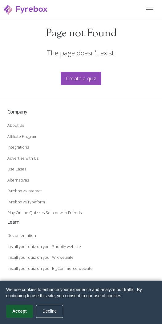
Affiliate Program (22, 136)
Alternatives (18, 180)
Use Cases (16, 169)
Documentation (21, 235)
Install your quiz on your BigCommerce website (50, 268)
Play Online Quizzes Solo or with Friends (44, 212)
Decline (50, 311)
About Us (15, 125)
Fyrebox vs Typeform (26, 202)
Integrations (18, 147)
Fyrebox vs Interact (24, 191)
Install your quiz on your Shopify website (44, 246)
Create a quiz (81, 78)
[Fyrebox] (26, 8)
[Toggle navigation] (149, 9)
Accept (19, 311)
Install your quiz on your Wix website (40, 257)
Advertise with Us (22, 158)
